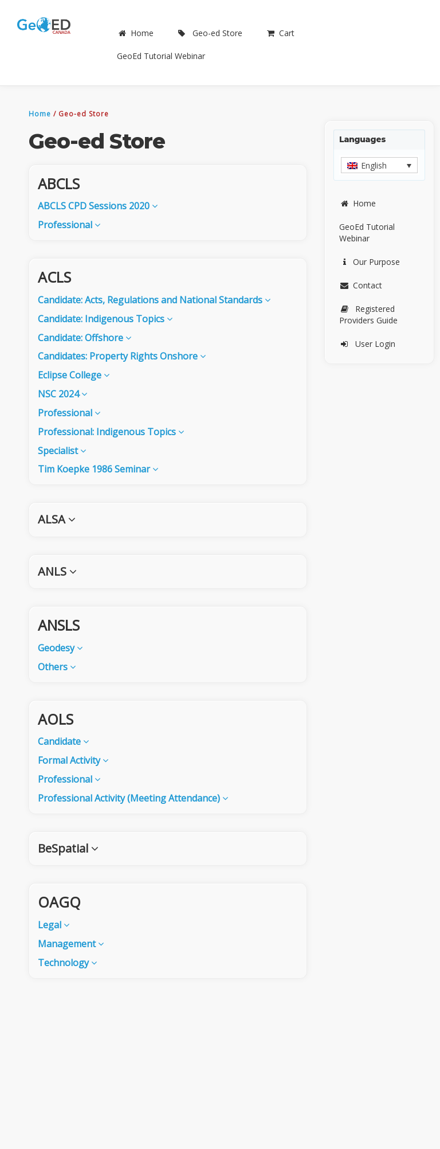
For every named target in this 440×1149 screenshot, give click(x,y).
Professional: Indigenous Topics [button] (111, 431)
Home (135, 33)
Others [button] (57, 667)
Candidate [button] (63, 741)
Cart (279, 33)
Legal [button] (53, 925)
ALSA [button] (57, 519)
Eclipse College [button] (73, 375)
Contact (360, 285)
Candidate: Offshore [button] (84, 337)
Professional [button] (69, 224)
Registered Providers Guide (368, 314)
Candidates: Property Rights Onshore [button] (122, 356)
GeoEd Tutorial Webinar (161, 55)
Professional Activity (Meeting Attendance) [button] (133, 798)
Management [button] (71, 943)
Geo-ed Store (209, 33)
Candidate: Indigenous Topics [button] (105, 318)
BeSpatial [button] (68, 848)
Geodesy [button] (60, 648)
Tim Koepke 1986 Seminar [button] (98, 469)
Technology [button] (67, 962)
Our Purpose (369, 261)
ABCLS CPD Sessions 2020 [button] (98, 206)
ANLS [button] (57, 571)
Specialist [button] (62, 450)
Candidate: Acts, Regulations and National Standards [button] (154, 300)
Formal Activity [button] (73, 760)
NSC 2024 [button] (62, 394)
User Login (367, 343)
